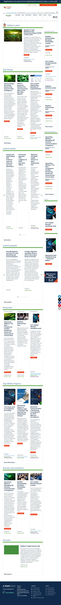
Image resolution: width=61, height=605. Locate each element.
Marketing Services (48, 5)
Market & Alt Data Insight (11, 12)
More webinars (49, 194)
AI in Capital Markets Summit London (36, 483)
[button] (30, 1)
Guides (40, 14)
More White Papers (10, 462)
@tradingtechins (50, 591)
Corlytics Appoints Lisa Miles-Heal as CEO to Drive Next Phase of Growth (31, 254)
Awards (49, 14)
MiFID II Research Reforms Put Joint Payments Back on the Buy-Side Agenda (22, 89)
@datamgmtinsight (51, 593)
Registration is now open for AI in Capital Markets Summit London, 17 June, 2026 (30, 1)
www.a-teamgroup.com (8, 589)
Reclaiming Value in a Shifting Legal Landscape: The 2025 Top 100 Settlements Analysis (22, 411)
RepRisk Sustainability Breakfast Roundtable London (22, 485)
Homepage (17, 14)
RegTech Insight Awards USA (30, 546)
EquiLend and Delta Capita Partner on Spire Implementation (35, 160)
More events (49, 126)
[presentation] (4, 195)
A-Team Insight (36, 589)
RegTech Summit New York (21, 323)
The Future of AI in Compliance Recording (9, 408)
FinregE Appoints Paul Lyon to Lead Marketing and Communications (12, 254)
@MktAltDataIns (50, 594)
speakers (47, 46)
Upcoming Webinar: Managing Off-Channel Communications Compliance (9, 486)
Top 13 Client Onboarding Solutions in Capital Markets (35, 86)
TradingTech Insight (21, 12)
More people (8, 302)
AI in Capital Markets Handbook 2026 (35, 326)
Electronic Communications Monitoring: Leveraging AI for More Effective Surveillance (35, 412)
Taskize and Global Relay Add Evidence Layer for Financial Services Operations (10, 160)
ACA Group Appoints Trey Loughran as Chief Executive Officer (22, 160)
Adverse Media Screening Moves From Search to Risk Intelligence (9, 87)
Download (34, 357)
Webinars (35, 14)
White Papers (28, 14)
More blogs (8, 143)
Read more (47, 45)
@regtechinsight (50, 589)
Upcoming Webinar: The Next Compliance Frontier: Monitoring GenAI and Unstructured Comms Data (8, 328)
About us (19, 585)
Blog (23, 14)
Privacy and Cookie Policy (23, 591)
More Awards (8, 574)
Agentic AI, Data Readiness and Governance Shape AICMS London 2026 (32, 32)
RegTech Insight (40, 12)
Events (44, 14)
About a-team (32, 5)
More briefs (8, 240)
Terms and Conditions (22, 595)
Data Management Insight (31, 12)
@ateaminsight (50, 588)
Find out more (21, 372)
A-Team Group (36, 588)
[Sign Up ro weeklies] (51, 276)
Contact (19, 587)
